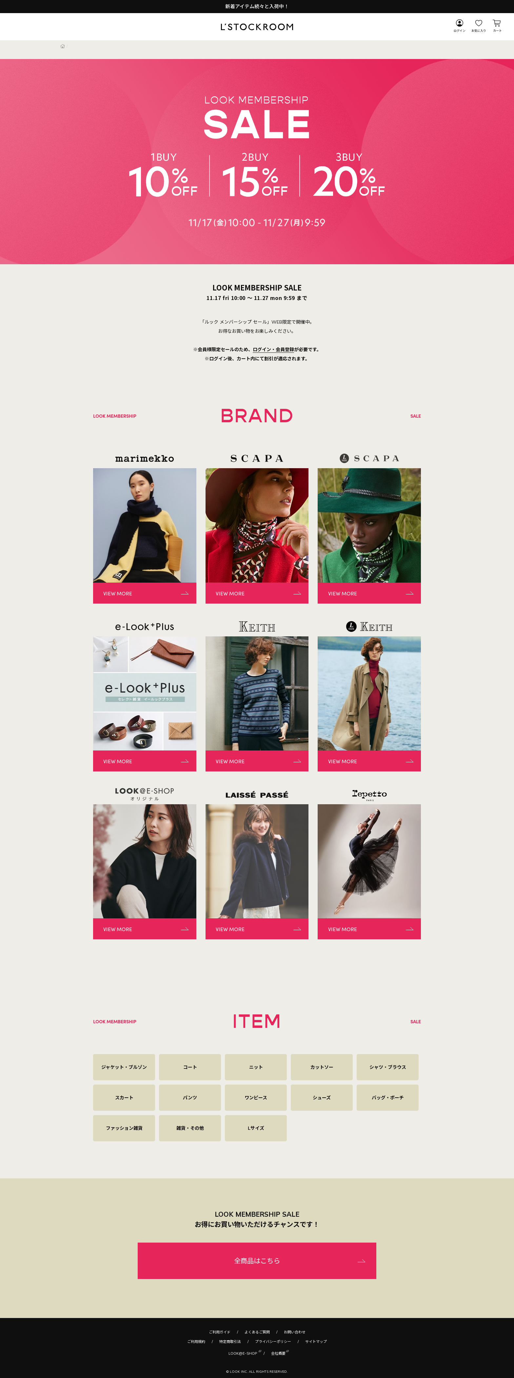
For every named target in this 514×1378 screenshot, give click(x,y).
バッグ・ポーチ (388, 1098)
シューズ (322, 1098)
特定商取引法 (230, 1341)
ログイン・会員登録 (273, 349)
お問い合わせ (295, 1332)
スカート (124, 1098)
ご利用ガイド (219, 1332)
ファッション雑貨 (124, 1128)
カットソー (321, 1067)
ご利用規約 (196, 1341)
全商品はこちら (257, 1260)
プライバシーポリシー (273, 1341)
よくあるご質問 (257, 1332)
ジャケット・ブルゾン (124, 1067)
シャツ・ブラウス (387, 1067)
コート (190, 1067)
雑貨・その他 (190, 1128)
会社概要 (278, 1353)
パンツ (190, 1098)
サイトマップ (316, 1341)
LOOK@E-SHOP (242, 1353)
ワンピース (256, 1098)
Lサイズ (256, 1128)
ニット (256, 1067)
